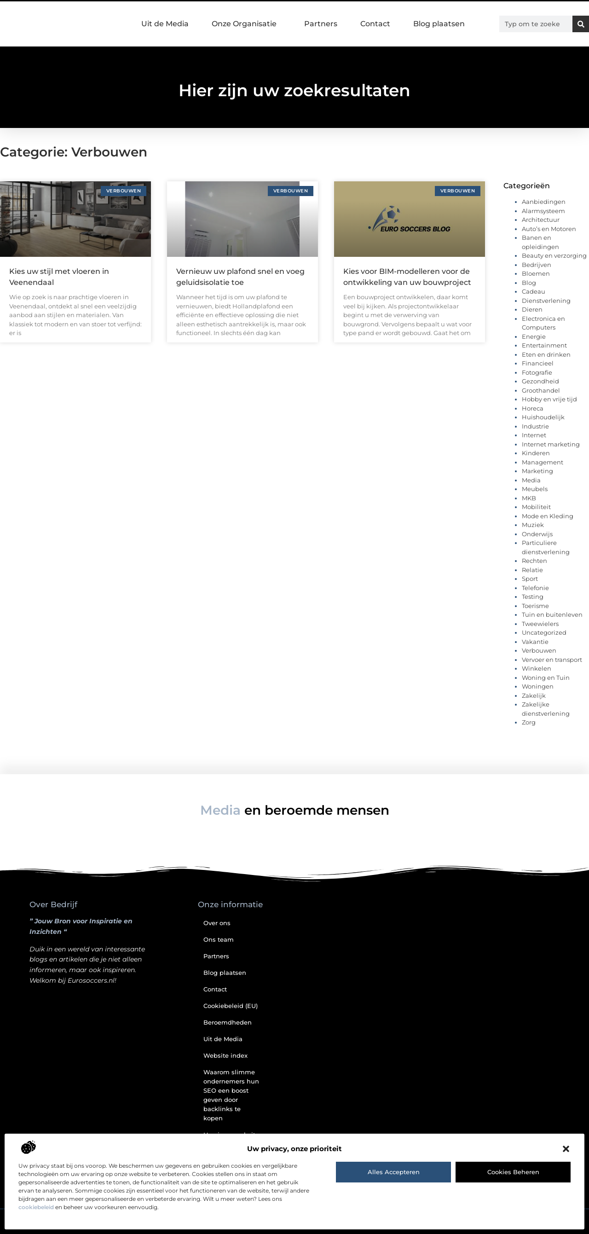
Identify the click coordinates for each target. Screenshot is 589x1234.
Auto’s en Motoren (549, 228)
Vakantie (535, 641)
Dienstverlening (546, 300)
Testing (532, 596)
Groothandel (541, 390)
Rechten (534, 560)
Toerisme (535, 605)
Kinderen (536, 453)
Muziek (533, 524)
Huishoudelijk (543, 417)
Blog (529, 282)
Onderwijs (537, 534)
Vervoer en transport (552, 659)
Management (542, 462)
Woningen (538, 686)
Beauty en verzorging (554, 255)
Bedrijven (536, 264)
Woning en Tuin (546, 677)
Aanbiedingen (544, 201)
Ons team (218, 939)
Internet (534, 435)
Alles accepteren (394, 1172)
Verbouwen (539, 650)
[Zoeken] (580, 24)
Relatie (532, 570)
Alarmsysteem (543, 210)
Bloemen (536, 273)
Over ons (217, 923)
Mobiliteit (536, 506)
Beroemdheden (227, 1022)
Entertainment (544, 345)
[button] (566, 1148)
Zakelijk (534, 695)
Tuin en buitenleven (552, 614)
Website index (225, 1055)
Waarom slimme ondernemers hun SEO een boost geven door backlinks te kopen (231, 1095)
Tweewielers (540, 623)
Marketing (537, 471)
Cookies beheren (513, 1172)
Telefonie (535, 587)
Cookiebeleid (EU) (230, 1005)
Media (531, 480)
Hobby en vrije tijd (549, 399)
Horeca (532, 408)
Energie (534, 336)
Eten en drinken (546, 354)
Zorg (529, 722)
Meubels (535, 488)
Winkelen (536, 668)
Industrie (535, 426)
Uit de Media (165, 23)
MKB (529, 498)
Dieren (532, 309)
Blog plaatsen (439, 23)
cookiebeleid (36, 1207)
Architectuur (541, 219)
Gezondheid (540, 381)
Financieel (538, 363)
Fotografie (537, 372)
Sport (530, 578)
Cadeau (533, 291)
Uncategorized (544, 632)
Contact (375, 23)
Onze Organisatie (246, 24)
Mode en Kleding (547, 516)
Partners (320, 23)
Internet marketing (551, 444)
